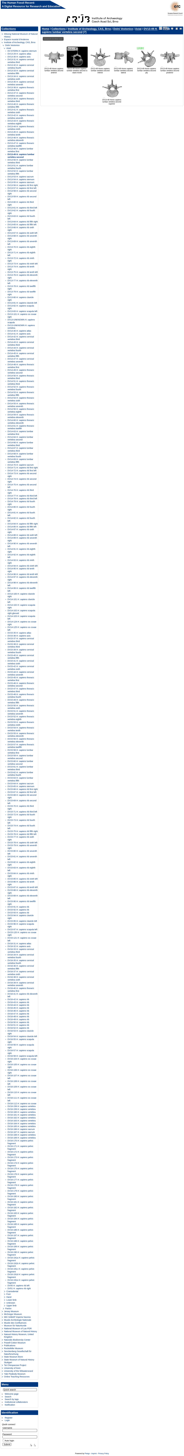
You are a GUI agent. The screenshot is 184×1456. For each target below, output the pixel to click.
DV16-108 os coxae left (22, 1082)
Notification (10, 1405)
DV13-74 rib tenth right (21, 268)
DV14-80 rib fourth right (21, 508)
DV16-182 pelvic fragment (20, 1208)
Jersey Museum (11, 1311)
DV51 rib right (19, 1288)
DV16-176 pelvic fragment (20, 1175)
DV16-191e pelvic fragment (21, 1281)
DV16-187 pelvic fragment (20, 1236)
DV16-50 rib (18, 1022)
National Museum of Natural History (20, 1331)
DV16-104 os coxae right (22, 1060)
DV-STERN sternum (22, 51)
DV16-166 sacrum (21, 1129)
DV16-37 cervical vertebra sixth (21, 972)
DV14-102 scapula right (21, 606)
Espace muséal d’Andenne (16, 39)
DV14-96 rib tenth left (23, 574)
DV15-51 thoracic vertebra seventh (21, 712)
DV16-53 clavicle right (21, 1032)
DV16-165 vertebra (22, 1126)
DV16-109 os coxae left (22, 1088)
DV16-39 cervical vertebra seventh (21, 984)
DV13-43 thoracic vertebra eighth (21, 122)
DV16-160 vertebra (22, 1112)
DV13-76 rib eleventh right (23, 276)
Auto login (8, 1440)
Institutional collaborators (16, 1402)
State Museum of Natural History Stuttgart (19, 1361)
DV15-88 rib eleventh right (23, 891)
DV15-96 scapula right (21, 925)
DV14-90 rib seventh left (22, 544)
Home (45, 28)
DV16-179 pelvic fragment (20, 1192)
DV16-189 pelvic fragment (20, 1247)
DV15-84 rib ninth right (21, 874)
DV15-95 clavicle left (22, 921)
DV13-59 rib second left (22, 197)
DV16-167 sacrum (21, 1132)
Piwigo (87, 1454)
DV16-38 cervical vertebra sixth (21, 978)
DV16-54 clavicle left (22, 1036)
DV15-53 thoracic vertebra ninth (21, 723)
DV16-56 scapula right (21, 1046)
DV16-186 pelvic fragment (20, 1231)
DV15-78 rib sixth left (22, 842)
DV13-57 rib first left (22, 188)
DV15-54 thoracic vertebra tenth (21, 729)
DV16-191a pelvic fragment (21, 1259)
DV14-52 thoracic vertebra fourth (21, 388)
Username (7, 1428)
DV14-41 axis (19, 334)
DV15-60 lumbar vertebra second (20, 762)
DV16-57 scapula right (21, 1051)
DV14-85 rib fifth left (22, 527)
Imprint (93, 1454)
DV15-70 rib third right (21, 807)
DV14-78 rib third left (22, 498)
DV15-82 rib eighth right (21, 863)
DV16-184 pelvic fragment (20, 1220)
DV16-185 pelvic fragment (20, 1225)
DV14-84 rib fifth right (23, 524)
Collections (9, 28)
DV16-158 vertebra (22, 1106)
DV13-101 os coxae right (22, 315)
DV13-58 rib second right (22, 192)
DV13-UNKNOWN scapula (21, 321)
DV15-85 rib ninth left (23, 879)
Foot (8, 1294)
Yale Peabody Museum (14, 1374)
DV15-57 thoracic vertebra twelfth (21, 745)
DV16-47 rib (18, 1014)
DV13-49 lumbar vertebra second (21, 155)
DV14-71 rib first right (23, 467)
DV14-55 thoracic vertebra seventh (21, 404)
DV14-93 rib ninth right (21, 561)
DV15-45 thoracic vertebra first (21, 678)
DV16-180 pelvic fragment (20, 1197)
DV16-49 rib (18, 1019)
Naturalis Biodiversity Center (17, 1340)
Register (8, 1418)
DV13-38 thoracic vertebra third (21, 100)
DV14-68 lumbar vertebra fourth (20, 455)
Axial (8, 48)
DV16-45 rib (18, 1008)
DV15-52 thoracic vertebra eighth (21, 717)
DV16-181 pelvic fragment (20, 1203)
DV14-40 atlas (19, 331)
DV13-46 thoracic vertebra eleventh (21, 139)
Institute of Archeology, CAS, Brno (19, 42)
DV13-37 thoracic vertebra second (21, 94)
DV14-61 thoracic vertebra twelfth (21, 427)
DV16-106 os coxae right (22, 1071)
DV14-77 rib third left (22, 496)
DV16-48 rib (18, 1016)
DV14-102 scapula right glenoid (21, 611)
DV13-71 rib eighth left (21, 253)
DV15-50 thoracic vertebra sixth (21, 706)
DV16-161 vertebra (22, 1115)
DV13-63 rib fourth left (21, 217)
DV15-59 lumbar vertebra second (20, 756)
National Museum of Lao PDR (18, 1328)
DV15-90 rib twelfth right (22, 902)
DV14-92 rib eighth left (21, 556)
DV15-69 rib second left (22, 801)
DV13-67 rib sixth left (22, 233)
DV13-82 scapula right (21, 307)
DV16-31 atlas (19, 943)
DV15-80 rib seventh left (22, 852)
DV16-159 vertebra (22, 1109)
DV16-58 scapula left (22, 1056)
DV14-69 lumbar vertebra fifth (20, 460)
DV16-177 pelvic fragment (20, 1181)
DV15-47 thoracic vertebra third (21, 690)
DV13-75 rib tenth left (23, 272)
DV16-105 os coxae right (22, 1065)
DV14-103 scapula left (21, 617)
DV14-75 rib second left (22, 486)
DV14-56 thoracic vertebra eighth (21, 410)
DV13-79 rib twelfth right (22, 293)
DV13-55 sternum (21, 182)
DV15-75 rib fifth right (23, 831)
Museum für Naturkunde (15, 1325)
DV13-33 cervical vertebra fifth (21, 72)
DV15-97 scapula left (22, 929)
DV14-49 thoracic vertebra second (21, 371)
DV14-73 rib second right (22, 474)
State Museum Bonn (13, 1357)
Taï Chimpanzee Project (15, 1365)
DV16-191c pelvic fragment (21, 1270)
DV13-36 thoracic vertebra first (21, 88)
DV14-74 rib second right (22, 480)
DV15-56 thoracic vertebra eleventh (21, 740)
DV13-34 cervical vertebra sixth (21, 77)
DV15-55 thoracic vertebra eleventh (21, 734)
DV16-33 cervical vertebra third (21, 950)
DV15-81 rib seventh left (22, 857)
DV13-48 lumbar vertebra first (20, 150)
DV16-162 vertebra (22, 1118)
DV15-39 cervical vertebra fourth (21, 651)
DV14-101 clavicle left (21, 600)
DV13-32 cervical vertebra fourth (21, 66)
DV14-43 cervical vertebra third (21, 343)
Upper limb (11, 1305)
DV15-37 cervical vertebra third (21, 639)
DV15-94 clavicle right (21, 916)
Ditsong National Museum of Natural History (21, 35)
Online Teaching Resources (17, 1376)
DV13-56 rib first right (23, 185)
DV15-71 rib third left (22, 812)
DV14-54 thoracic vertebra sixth (21, 399)
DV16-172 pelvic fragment (20, 1153)
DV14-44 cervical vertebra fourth (21, 349)
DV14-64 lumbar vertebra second (20, 438)
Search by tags (12, 1399)
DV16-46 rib (18, 1011)
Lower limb (11, 1300)
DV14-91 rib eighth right (21, 550)
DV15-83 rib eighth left (21, 869)
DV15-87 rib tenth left (23, 887)
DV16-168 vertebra (22, 1135)
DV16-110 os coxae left (22, 1093)
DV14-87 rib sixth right (21, 530)
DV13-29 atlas (19, 54)
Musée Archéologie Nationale (17, 1320)
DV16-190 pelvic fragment (20, 1253)
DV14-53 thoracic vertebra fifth (21, 393)
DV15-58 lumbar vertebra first (20, 751)
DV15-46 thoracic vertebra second (21, 684)
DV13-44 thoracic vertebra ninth (21, 127)
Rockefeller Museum (13, 1348)
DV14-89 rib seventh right (22, 539)
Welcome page (12, 1394)
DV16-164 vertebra (22, 1123)
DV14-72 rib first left (22, 470)
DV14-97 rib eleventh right (23, 578)
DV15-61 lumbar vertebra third (20, 768)
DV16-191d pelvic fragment (21, 1275)
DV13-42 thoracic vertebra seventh (21, 116)
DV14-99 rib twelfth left (22, 589)
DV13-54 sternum (21, 179)
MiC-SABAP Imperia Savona (17, 1317)
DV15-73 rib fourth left (21, 821)
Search (8, 1397)
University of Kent (12, 1368)
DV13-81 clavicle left (22, 303)
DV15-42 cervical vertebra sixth (21, 667)
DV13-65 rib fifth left (22, 224)
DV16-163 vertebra (22, 1120)
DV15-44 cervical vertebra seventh (21, 673)
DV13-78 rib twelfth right (22, 287)
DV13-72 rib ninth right (21, 259)
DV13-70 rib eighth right (21, 248)
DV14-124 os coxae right (22, 623)
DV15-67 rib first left (22, 792)
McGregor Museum (13, 1314)
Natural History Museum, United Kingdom (19, 1335)
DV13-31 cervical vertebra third (21, 60)
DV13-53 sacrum (21, 177)
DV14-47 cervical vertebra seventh (21, 360)
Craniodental (12, 1291)
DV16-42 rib (18, 999)
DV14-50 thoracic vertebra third (21, 377)
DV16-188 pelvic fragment (20, 1242)
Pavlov (8, 1308)
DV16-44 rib (18, 1005)
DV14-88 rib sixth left (22, 535)
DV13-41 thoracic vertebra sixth (21, 111)
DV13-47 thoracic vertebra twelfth (21, 144)
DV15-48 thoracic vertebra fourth (21, 695)
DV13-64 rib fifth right (23, 221)
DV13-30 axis (19, 57)
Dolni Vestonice (12, 45)
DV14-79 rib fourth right (21, 502)
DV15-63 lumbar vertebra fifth (20, 779)
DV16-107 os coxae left (22, 1076)
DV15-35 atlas (19, 633)
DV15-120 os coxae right (22, 933)
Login (7, 1420)
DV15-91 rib (18, 907)
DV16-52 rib (18, 1028)
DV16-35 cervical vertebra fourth (21, 961)
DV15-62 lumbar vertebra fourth (20, 773)
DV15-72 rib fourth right (21, 816)
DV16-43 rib (18, 1002)
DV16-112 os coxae (22, 1103)
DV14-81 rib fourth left (21, 514)
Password (7, 1434)
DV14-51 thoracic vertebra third (21, 382)
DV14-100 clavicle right (21, 595)
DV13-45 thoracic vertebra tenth (21, 133)
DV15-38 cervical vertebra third (21, 645)
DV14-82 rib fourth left (21, 519)
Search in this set (53, 39)
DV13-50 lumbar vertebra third (20, 161)
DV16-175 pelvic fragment (20, 1169)
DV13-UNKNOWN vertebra (21, 326)
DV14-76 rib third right (21, 491)
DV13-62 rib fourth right (21, 211)
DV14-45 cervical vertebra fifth (21, 354)
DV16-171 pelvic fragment (20, 1147)
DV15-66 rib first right (23, 789)
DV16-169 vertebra (22, 1138)
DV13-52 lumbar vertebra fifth (20, 172)
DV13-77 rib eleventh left (23, 281)
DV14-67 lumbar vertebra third (20, 449)
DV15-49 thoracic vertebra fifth (21, 701)
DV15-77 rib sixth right (21, 838)
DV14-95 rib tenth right (21, 570)
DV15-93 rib (18, 912)
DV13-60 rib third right (21, 203)
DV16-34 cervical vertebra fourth (21, 956)
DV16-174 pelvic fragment (20, 1164)
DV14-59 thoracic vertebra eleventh (21, 416)
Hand (8, 1297)
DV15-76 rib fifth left (22, 834)
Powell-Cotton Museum (15, 1343)
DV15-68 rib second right (22, 796)
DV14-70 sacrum (21, 465)
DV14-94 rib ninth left (23, 566)
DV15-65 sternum (21, 786)
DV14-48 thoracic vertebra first (21, 365)
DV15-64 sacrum (21, 783)
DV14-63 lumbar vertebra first (20, 432)
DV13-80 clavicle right (21, 298)
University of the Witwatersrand (18, 1371)
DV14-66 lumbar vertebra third (20, 443)
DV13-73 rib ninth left (23, 264)
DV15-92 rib (18, 910)
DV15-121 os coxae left (22, 939)
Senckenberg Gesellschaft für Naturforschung (17, 1352)
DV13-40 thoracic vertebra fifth (21, 105)
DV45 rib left (18, 1285)
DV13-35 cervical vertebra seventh (21, 83)
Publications (9, 1345)
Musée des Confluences (15, 1323)
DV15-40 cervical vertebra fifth (21, 656)
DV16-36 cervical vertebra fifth (21, 967)
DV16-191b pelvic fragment (21, 1264)
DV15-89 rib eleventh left (23, 897)
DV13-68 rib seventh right (22, 237)
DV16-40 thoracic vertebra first (21, 989)
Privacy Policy (103, 1454)
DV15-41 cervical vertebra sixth (21, 662)
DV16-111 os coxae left (22, 1099)
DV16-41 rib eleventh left (23, 995)
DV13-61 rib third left (22, 208)
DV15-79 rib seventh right (22, 846)
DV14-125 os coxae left (22, 628)
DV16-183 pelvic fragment (20, 1214)
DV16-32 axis (19, 946)
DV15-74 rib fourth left (21, 827)
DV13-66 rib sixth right (21, 228)
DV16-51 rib (18, 1025)
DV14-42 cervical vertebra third (21, 338)
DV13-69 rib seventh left (22, 242)
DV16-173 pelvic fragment (20, 1158)
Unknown (10, 1303)
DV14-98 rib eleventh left (23, 584)
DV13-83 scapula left (22, 311)
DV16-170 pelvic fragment (20, 1142)
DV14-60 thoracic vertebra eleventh (21, 421)
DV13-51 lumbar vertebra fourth (20, 166)
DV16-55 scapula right (21, 1040)
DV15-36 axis (19, 636)
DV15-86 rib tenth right (21, 883)
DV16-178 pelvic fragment (20, 1186)
